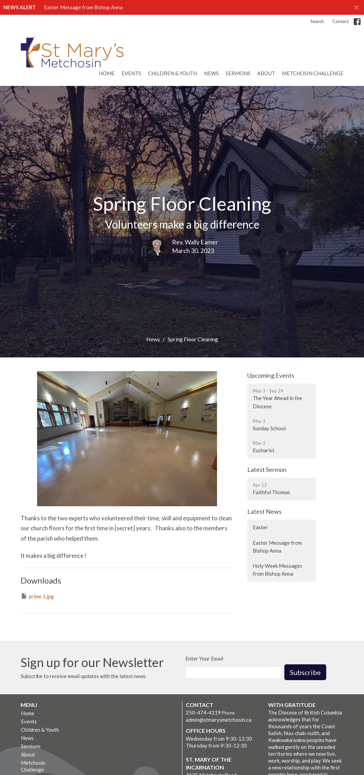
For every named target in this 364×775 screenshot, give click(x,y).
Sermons (238, 73)
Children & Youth (172, 73)
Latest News (264, 511)
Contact (340, 21)
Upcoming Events (270, 375)
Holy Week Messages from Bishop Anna (277, 570)
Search (317, 21)
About (266, 73)
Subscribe (305, 672)
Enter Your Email (204, 658)
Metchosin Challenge (312, 73)
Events (131, 73)
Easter (260, 527)
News (211, 73)
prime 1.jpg (37, 596)
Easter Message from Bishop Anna (83, 7)
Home (107, 73)
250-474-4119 (203, 712)
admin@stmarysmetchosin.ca (218, 720)
